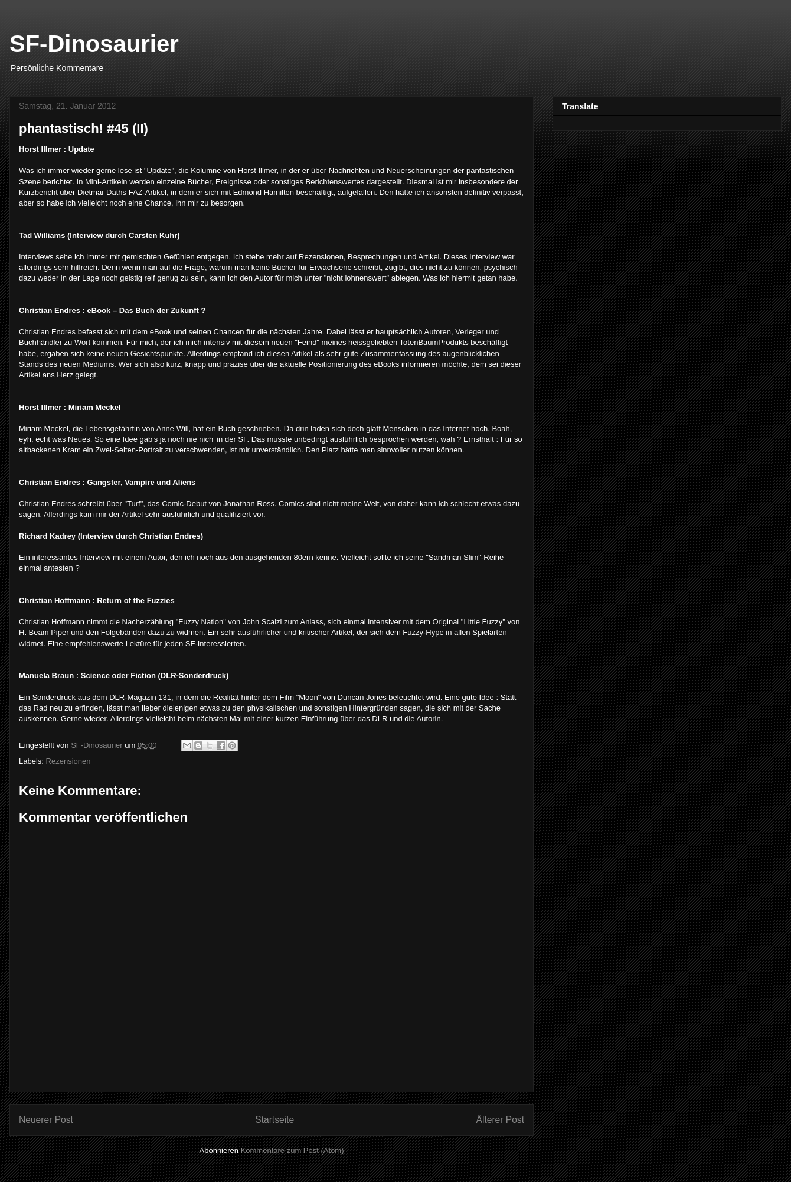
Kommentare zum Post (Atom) (292, 1150)
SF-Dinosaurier (94, 44)
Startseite (274, 1120)
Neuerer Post (46, 1120)
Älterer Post (500, 1120)
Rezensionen (68, 761)
